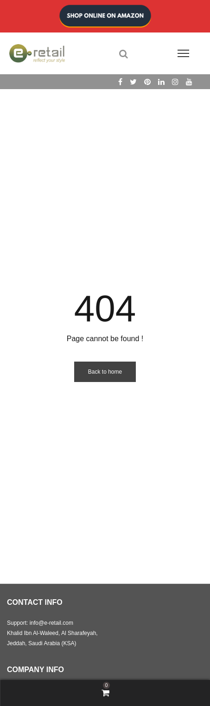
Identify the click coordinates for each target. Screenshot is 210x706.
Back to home (105, 372)
